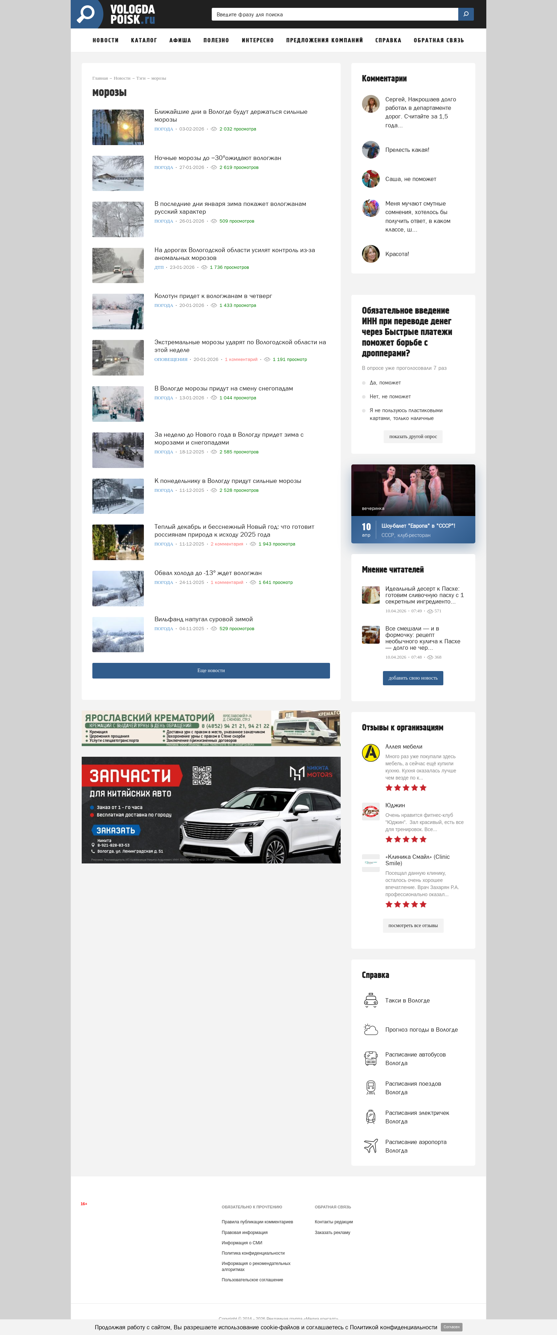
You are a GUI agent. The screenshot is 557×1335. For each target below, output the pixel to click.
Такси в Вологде (407, 1000)
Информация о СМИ (242, 1242)
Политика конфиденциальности (253, 1253)
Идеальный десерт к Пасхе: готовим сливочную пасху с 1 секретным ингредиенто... (424, 595)
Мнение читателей (393, 570)
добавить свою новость (413, 678)
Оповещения (172, 359)
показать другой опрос (413, 436)
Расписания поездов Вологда (413, 1088)
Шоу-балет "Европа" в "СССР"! (418, 526)
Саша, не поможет (410, 178)
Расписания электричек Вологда (417, 1117)
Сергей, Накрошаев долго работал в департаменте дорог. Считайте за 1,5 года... (420, 112)
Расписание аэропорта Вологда (416, 1146)
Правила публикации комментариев (257, 1221)
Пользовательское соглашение (252, 1279)
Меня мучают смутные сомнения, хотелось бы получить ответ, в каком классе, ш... (417, 216)
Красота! (397, 253)
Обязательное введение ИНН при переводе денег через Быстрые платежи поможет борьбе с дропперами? (407, 332)
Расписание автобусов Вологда (415, 1059)
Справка (375, 975)
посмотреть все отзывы (413, 925)
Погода (164, 129)
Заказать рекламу (332, 1232)
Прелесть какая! (407, 149)
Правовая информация (244, 1232)
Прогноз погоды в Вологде (421, 1029)
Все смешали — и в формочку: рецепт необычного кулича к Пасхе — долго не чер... (422, 638)
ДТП (160, 267)
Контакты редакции (334, 1221)
